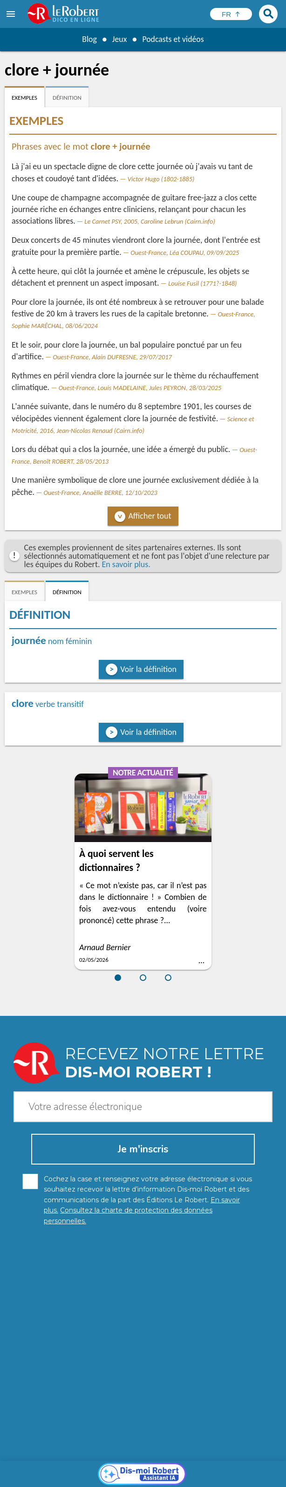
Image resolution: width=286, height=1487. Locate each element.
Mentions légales (198, 1468)
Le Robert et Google (166, 1477)
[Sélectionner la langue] (231, 14)
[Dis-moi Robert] (143, 1313)
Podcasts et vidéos (173, 39)
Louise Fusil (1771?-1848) (202, 283)
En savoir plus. (126, 564)
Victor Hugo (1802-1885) (161, 179)
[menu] (11, 14)
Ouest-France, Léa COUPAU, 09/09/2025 (184, 252)
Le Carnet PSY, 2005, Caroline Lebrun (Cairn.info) (149, 221)
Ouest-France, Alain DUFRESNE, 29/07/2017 (112, 357)
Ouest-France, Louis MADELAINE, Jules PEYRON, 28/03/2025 (140, 388)
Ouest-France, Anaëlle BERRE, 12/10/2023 (100, 492)
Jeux (119, 39)
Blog (89, 39)
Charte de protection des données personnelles (94, 1468)
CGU (123, 1477)
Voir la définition (148, 669)
